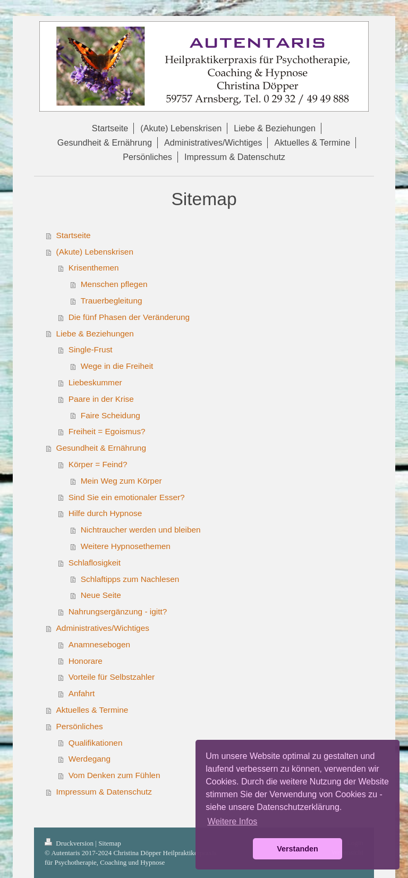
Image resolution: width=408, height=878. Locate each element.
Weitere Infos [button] (232, 821)
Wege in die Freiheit (117, 365)
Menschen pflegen (114, 284)
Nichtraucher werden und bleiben (141, 529)
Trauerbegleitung (111, 300)
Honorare (86, 660)
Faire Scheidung (110, 415)
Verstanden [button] (297, 849)
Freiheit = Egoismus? (107, 431)
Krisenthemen (94, 267)
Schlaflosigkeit (95, 562)
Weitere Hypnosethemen (126, 546)
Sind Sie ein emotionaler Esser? (127, 497)
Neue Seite (101, 595)
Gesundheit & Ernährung (101, 447)
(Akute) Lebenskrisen (94, 251)
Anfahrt (82, 693)
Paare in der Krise (101, 398)
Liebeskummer (95, 382)
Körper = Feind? (98, 464)
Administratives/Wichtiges (102, 627)
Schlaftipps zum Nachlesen (130, 579)
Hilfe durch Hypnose (105, 513)
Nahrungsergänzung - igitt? (118, 611)
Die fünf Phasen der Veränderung (129, 317)
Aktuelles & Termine (92, 709)
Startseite (73, 235)
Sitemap (109, 843)
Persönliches (79, 726)
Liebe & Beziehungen (95, 333)
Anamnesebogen (99, 644)
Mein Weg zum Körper (121, 480)
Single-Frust (91, 349)
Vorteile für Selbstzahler (112, 676)
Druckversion (70, 843)
